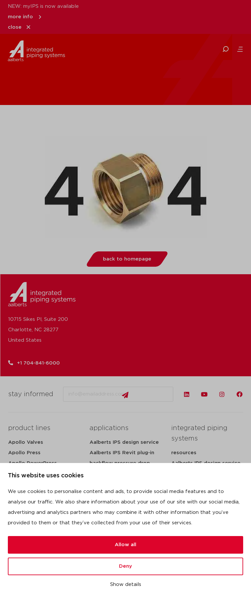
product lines (29, 428)
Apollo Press (24, 452)
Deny (125, 566)
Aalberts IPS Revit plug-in (122, 452)
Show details (125, 584)
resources (183, 452)
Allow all (125, 544)
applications (109, 428)
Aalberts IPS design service (124, 442)
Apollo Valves (25, 442)
